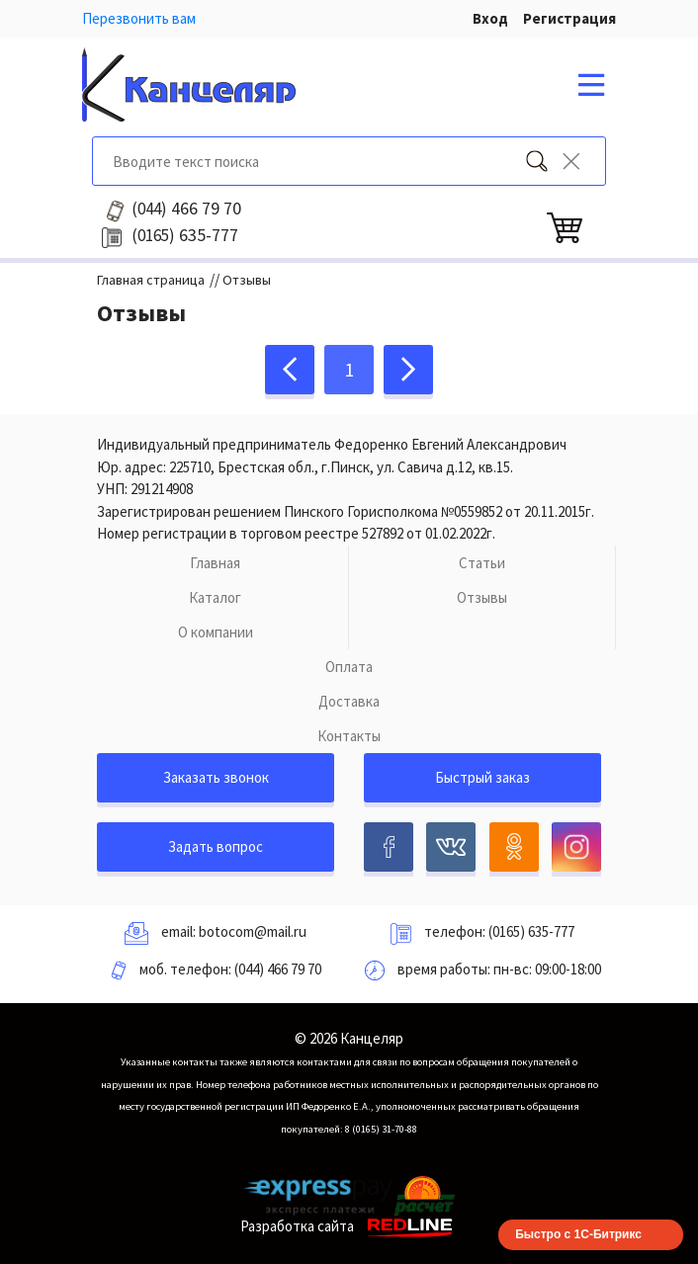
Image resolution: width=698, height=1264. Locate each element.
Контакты (349, 735)
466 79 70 (186, 208)
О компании (215, 632)
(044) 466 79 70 (277, 969)
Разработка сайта (349, 1226)
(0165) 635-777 (531, 931)
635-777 (184, 235)
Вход (490, 18)
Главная (215, 562)
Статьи (482, 562)
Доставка (349, 701)
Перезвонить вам (139, 18)
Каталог (215, 597)
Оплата (349, 666)
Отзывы (482, 597)
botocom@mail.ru (252, 931)
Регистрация (569, 18)
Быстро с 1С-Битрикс (578, 1234)
